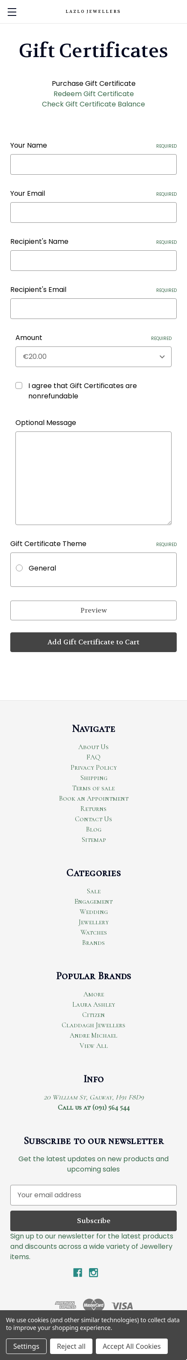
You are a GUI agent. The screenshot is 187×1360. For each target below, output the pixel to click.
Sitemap (93, 839)
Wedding (94, 912)
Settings (26, 1346)
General (42, 568)
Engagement (93, 901)
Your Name (93, 145)
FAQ (93, 757)
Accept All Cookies (132, 1346)
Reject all (71, 1346)
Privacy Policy (94, 767)
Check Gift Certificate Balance (93, 104)
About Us (93, 747)
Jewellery (94, 922)
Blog (93, 829)
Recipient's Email (93, 289)
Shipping (93, 778)
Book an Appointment (93, 798)
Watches (93, 932)
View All (94, 1045)
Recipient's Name (93, 241)
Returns (93, 808)
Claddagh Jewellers (93, 1025)
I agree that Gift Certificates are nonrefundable (82, 391)
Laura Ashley (93, 1004)
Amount (93, 338)
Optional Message (45, 423)
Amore (93, 994)
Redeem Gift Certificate (93, 94)
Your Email (93, 193)
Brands (93, 942)
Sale (93, 891)
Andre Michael (93, 1035)
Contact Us (93, 819)
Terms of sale (93, 788)
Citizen (93, 1015)
